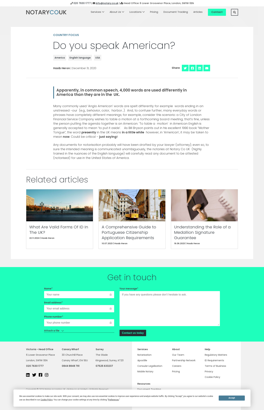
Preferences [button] (113, 400)
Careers (176, 366)
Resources (143, 383)
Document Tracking (175, 12)
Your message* (170, 307)
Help (207, 349)
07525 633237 (104, 366)
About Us (115, 12)
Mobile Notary (145, 371)
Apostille (142, 360)
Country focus (66, 35)
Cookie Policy (212, 377)
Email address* (79, 305)
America (60, 57)
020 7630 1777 (82, 3)
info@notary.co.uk (107, 3)
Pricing (154, 12)
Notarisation (144, 355)
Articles (198, 12)
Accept (232, 398)
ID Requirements (214, 360)
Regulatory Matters (216, 355)
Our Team (178, 355)
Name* (79, 291)
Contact (217, 12)
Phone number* (79, 319)
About (176, 349)
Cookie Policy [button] (47, 400)
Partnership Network (183, 360)
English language (80, 57)
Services (96, 12)
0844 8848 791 (70, 366)
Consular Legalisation (149, 366)
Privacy (209, 371)
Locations (135, 12)
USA (97, 57)
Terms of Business (215, 366)
